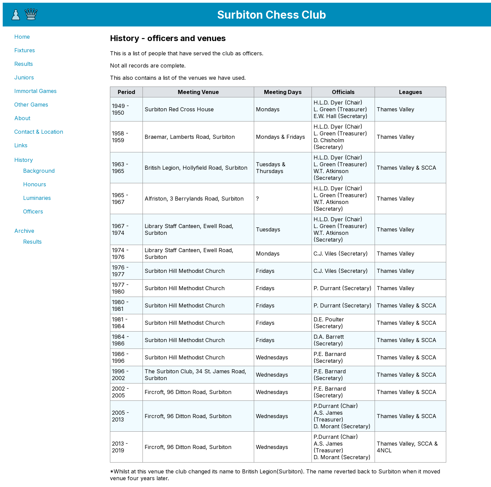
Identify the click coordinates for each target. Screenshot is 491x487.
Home (22, 36)
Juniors (24, 77)
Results (23, 63)
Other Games (31, 104)
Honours (34, 184)
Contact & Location (38, 131)
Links (20, 145)
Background (39, 170)
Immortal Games (35, 91)
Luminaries (37, 197)
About (22, 118)
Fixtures (24, 50)
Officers (33, 211)
